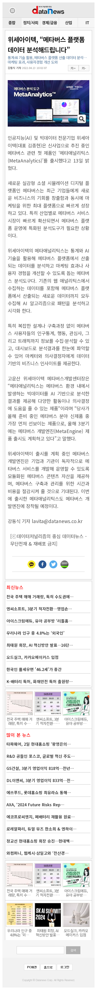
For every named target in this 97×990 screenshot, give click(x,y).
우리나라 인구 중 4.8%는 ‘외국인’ (35, 633)
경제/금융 (49, 22)
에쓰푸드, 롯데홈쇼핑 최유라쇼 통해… (38, 792)
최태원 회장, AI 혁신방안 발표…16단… (39, 645)
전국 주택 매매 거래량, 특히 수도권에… (39, 596)
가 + (72, 68)
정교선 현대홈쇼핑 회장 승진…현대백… (39, 841)
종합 (11, 22)
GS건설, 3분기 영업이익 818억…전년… (40, 768)
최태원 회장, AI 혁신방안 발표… (48, 932)
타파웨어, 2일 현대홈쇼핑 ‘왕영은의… (38, 744)
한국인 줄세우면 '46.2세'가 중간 (34, 669)
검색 (73, 950)
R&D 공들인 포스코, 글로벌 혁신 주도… (40, 756)
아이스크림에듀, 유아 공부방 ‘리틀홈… (39, 621)
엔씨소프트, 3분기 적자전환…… (48, 721)
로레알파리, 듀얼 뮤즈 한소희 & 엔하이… (41, 829)
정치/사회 (30, 22)
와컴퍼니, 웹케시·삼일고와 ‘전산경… (37, 853)
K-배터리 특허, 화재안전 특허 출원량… (39, 681)
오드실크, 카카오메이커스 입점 (32, 657)
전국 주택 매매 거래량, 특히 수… (19, 721)
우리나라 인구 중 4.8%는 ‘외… (19, 932)
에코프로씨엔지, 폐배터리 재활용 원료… (40, 817)
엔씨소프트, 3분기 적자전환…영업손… (39, 609)
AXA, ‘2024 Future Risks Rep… (35, 804)
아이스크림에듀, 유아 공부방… (76, 721)
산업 (68, 22)
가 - (84, 68)
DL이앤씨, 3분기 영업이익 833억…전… (40, 780)
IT (87, 22)
